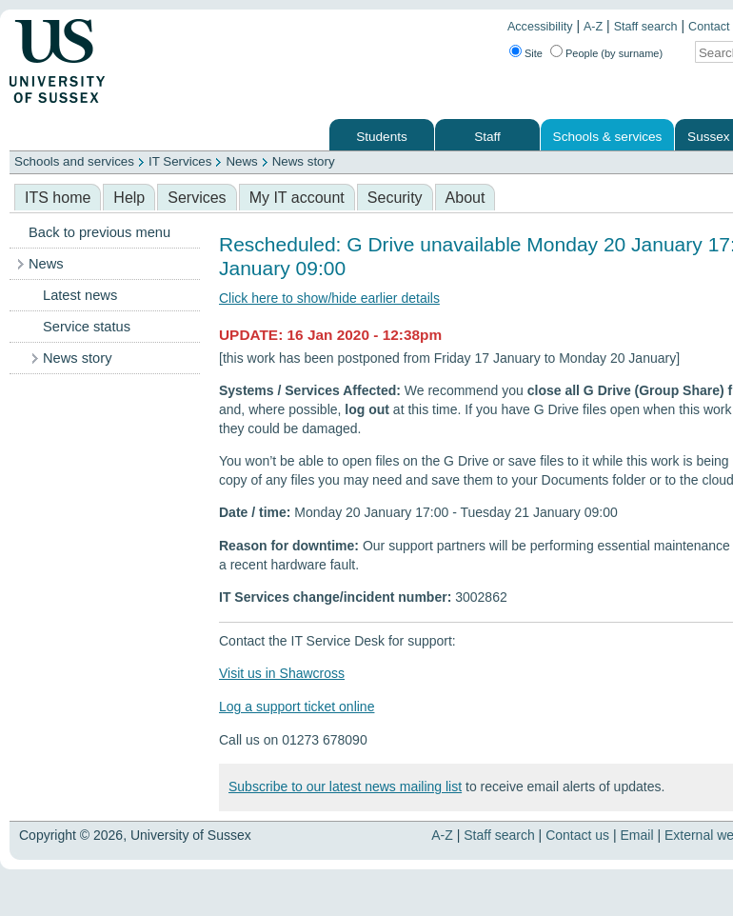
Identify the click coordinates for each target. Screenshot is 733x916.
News (241, 161)
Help (129, 197)
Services (197, 197)
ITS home (57, 197)
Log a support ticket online (296, 706)
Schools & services (608, 136)
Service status (86, 326)
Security (395, 197)
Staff (487, 136)
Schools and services (74, 161)
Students (381, 136)
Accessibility (540, 26)
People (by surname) (614, 53)
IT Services (180, 161)
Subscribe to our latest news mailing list (345, 786)
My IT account (297, 197)
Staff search (646, 26)
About (465, 197)
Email (637, 835)
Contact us (577, 835)
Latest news (80, 295)
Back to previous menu (99, 232)
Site (534, 53)
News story (303, 161)
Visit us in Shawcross (282, 673)
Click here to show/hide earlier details (329, 298)
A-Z (593, 26)
